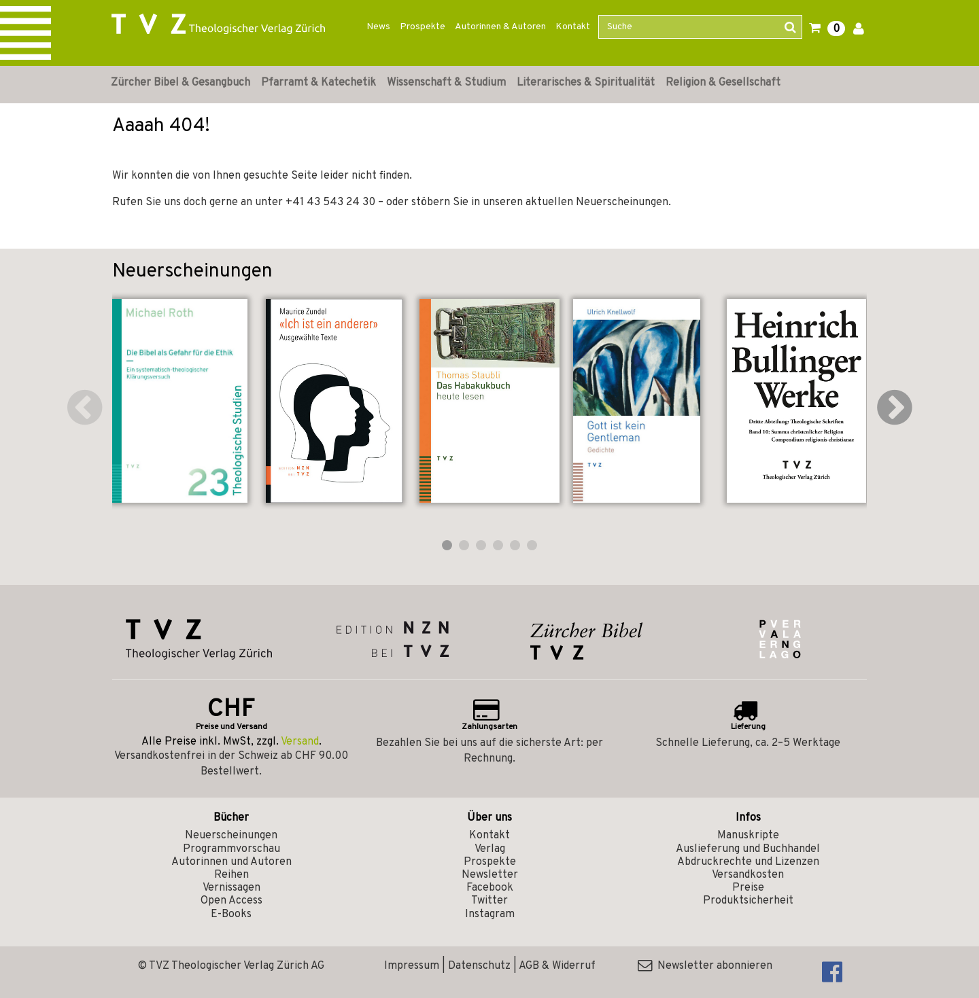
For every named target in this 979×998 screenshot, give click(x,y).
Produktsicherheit (748, 901)
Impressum (411, 966)
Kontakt (572, 27)
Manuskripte (748, 835)
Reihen (231, 875)
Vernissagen (231, 888)
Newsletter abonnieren (705, 966)
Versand (300, 742)
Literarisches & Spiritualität (586, 83)
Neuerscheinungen (231, 835)
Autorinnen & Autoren (500, 27)
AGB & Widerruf (557, 966)
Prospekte (422, 27)
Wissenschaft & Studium (446, 83)
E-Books (231, 914)
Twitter (489, 901)
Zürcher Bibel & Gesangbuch (180, 83)
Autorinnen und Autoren (231, 862)
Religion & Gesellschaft (723, 83)
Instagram (490, 914)
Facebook (489, 888)
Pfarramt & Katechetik (318, 83)
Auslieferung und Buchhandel (748, 849)
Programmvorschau (231, 849)
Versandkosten (748, 875)
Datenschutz (479, 966)
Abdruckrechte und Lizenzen (748, 862)
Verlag (490, 849)
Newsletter (490, 875)
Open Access (231, 901)
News (378, 27)
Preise (748, 888)
